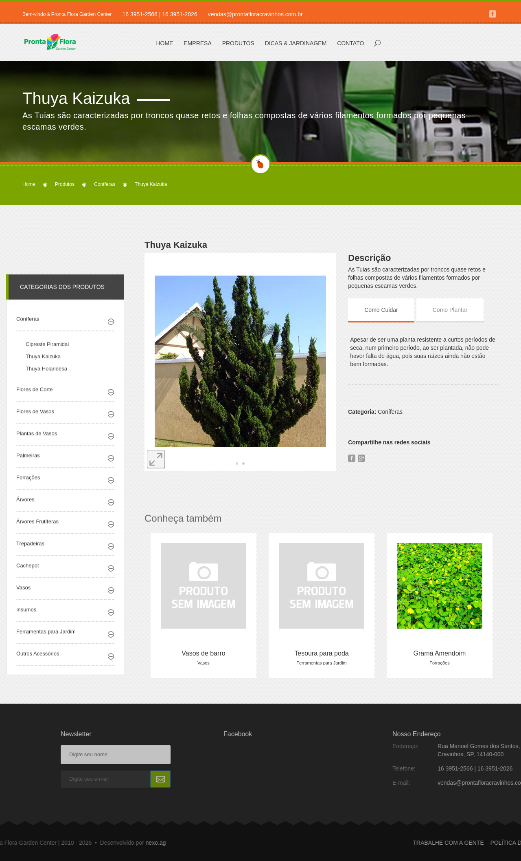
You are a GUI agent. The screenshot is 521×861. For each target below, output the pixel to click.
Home (164, 43)
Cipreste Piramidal (47, 352)
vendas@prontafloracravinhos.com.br (255, 14)
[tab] (388, 309)
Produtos (238, 43)
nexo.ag (69, 842)
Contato (350, 43)
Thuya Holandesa (46, 377)
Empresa (197, 43)
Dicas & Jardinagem (296, 43)
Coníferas (104, 184)
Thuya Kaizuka (43, 365)
